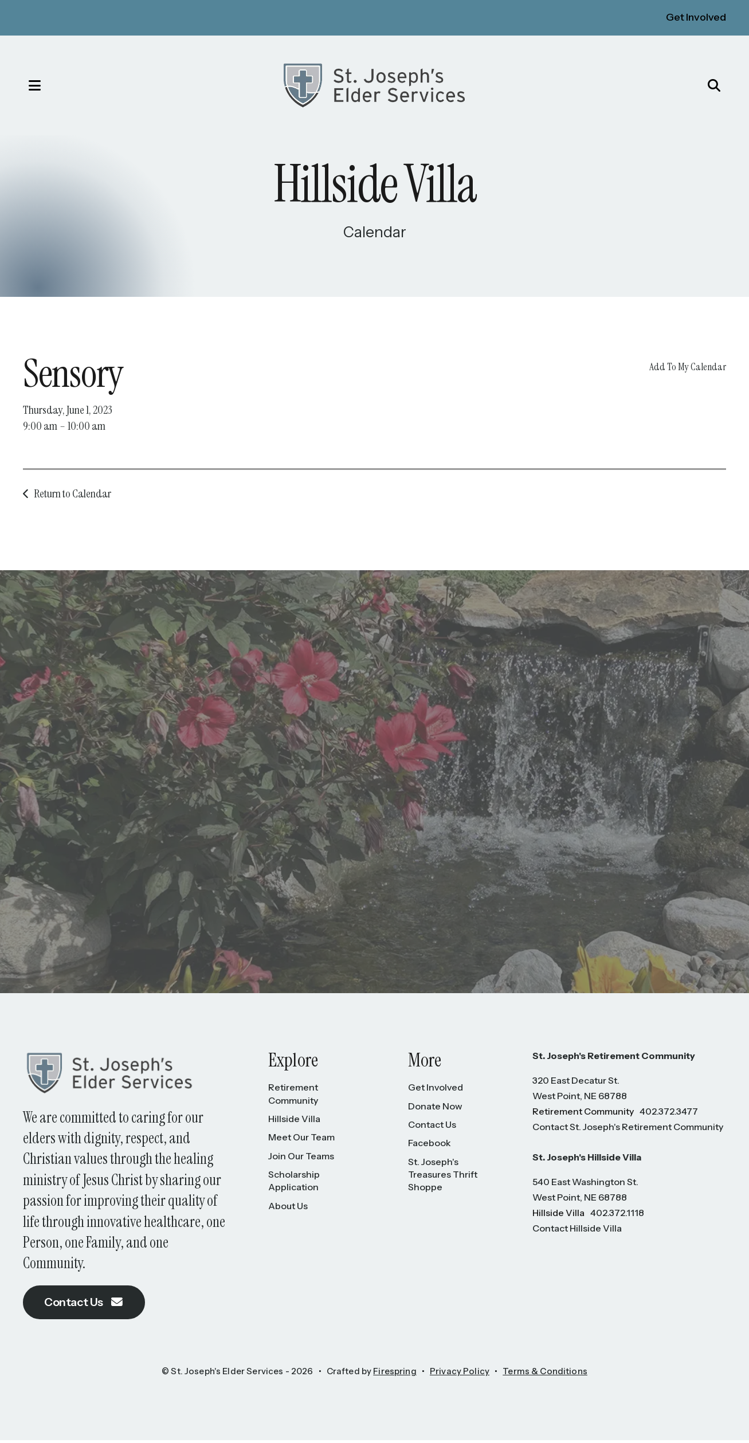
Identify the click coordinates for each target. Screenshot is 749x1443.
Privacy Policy (459, 1374)
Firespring (395, 1374)
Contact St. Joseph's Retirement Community (627, 1129)
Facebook (429, 1145)
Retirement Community (293, 1096)
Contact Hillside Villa (577, 1231)
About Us (288, 1208)
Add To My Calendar (687, 369)
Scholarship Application (294, 1183)
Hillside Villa (294, 1121)
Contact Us (84, 1305)
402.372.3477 (669, 1114)
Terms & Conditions (545, 1374)
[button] (26, 86)
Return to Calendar (72, 496)
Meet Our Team (301, 1140)
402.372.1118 (617, 1215)
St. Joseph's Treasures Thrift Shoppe (442, 1177)
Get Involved (696, 17)
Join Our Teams (301, 1158)
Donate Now (435, 1109)
